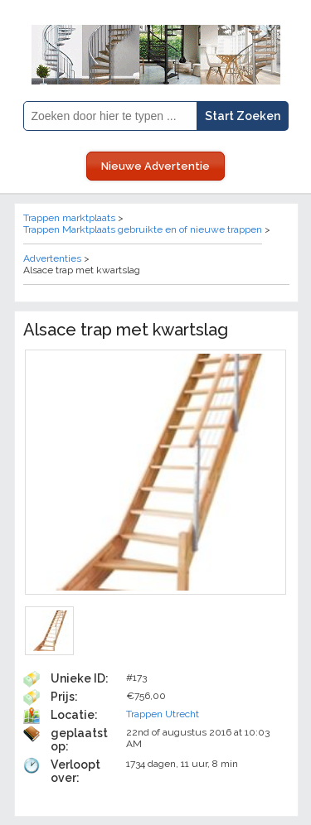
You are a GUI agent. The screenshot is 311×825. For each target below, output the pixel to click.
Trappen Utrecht (162, 714)
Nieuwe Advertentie (155, 166)
